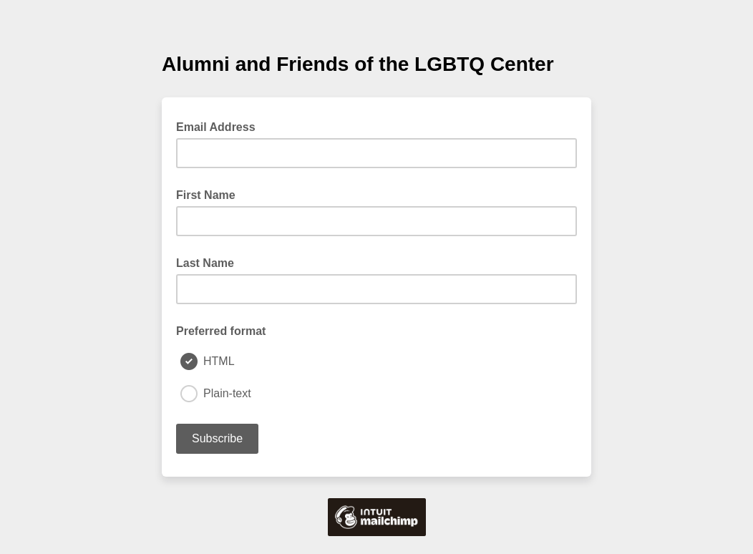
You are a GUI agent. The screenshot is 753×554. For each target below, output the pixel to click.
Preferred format (221, 331)
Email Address (220, 126)
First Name (205, 195)
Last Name (205, 263)
